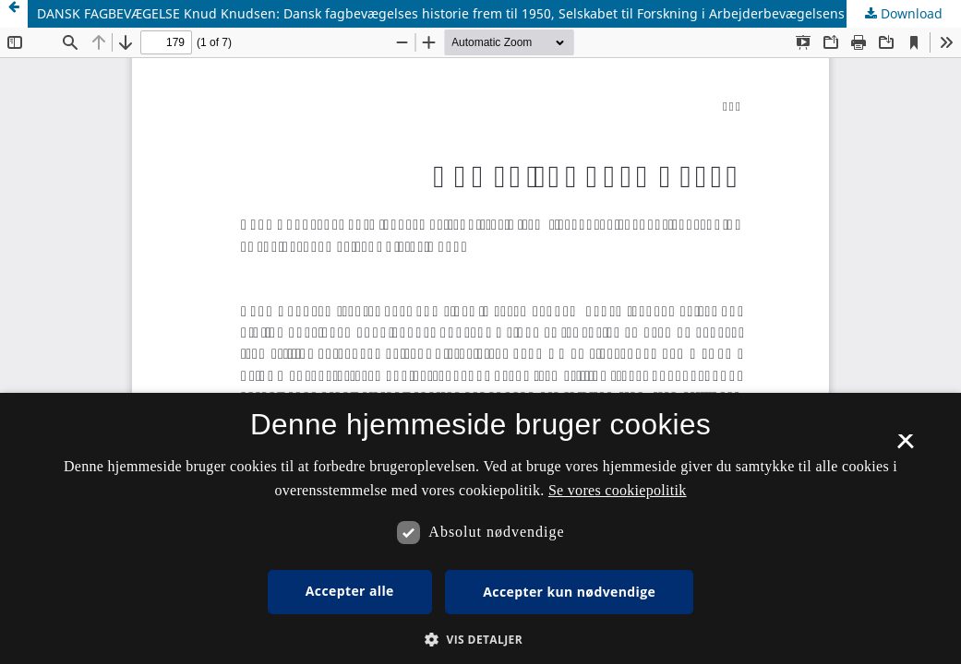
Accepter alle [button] (350, 590)
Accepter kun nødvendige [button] (569, 591)
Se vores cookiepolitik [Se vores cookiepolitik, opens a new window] (617, 490)
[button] (480, 639)
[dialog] (480, 528)
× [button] (905, 447)
